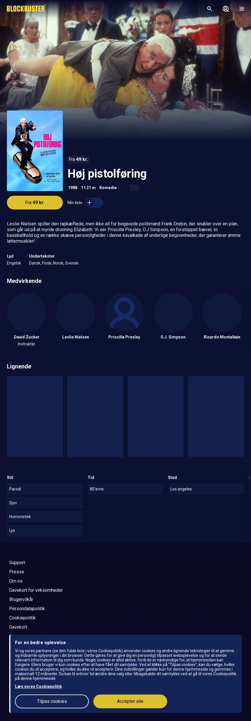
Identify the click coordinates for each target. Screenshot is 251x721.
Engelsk (14, 263)
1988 (72, 187)
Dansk (34, 263)
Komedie (108, 187)
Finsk (46, 263)
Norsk (58, 263)
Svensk (71, 263)
